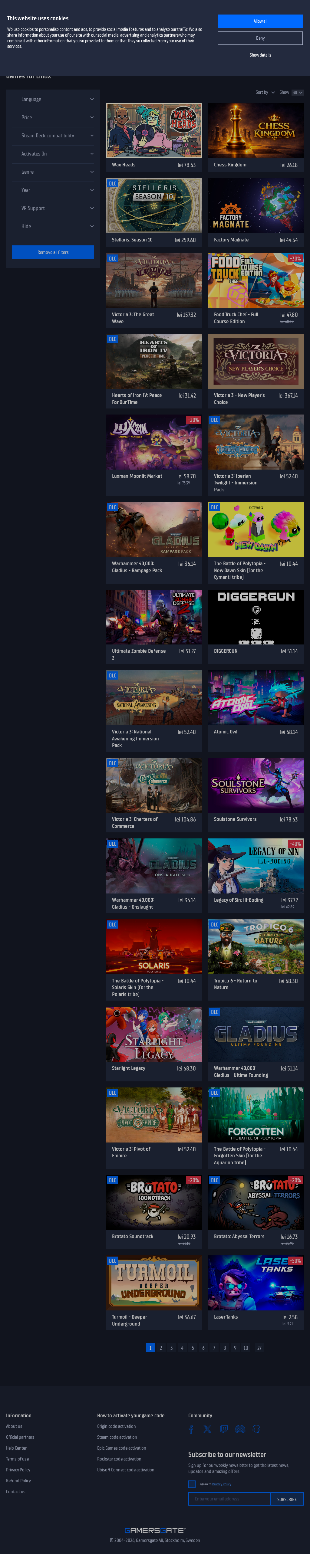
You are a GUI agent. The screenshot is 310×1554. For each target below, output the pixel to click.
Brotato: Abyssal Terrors (239, 1236)
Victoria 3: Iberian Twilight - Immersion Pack (236, 483)
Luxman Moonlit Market (137, 476)
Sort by (262, 92)
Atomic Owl (225, 731)
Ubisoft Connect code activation (125, 1470)
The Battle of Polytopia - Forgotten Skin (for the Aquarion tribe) (239, 1156)
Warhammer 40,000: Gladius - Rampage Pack (137, 567)
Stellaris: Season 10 (132, 239)
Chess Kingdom (230, 164)
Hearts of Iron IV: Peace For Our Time (137, 398)
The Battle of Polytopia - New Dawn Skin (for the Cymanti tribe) (239, 570)
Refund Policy (18, 1481)
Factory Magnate (231, 239)
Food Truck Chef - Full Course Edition (236, 318)
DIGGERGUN (226, 651)
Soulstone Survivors (235, 819)
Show (284, 92)
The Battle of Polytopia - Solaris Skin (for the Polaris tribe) (137, 987)
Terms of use (17, 1459)
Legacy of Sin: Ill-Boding (238, 900)
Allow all (260, 21)
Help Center (16, 1448)
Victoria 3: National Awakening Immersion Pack (135, 738)
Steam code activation (117, 1437)
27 (259, 1348)
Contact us (15, 1492)
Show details (260, 55)
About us (14, 1426)
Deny (260, 38)
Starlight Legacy (128, 1068)
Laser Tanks (226, 1316)
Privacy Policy (18, 1470)
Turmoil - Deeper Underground (129, 1320)
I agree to (215, 1484)
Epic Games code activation (121, 1448)
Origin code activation (116, 1426)
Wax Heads (124, 164)
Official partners (20, 1437)
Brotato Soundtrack (132, 1236)
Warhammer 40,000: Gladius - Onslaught (133, 903)
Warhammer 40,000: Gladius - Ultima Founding (241, 1071)
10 (246, 1348)
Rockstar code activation (119, 1459)
